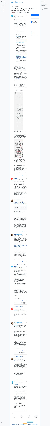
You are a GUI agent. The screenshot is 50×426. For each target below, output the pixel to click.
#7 (26, 322)
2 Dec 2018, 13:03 (19, 323)
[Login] (45, 1)
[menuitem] (45, 1)
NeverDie (15, 234)
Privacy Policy (29, 424)
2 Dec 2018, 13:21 (19, 359)
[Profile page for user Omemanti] (12, 179)
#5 (26, 266)
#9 (26, 381)
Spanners (15, 15)
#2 (26, 178)
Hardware (13, 12)
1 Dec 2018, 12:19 (19, 179)
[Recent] (4, 7)
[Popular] (4, 11)
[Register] (45, 5)
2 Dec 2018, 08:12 (19, 309)
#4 (26, 234)
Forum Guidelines (22, 424)
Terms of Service (35, 424)
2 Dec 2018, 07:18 (19, 267)
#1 (26, 15)
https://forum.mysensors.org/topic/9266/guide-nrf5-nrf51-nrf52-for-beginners (21, 57)
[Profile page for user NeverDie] (12, 200)
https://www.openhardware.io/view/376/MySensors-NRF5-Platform (21, 54)
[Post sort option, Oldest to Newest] (35, 17)
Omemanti (15, 178)
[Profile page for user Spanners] (12, 16)
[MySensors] (4, 1)
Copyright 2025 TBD (15, 424)
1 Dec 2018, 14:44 (19, 235)
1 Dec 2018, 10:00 (19, 16)
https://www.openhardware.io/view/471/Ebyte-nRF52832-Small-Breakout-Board (21, 41)
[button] (4, 423)
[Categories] (4, 5)
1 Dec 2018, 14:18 (19, 201)
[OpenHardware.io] (4, 3)
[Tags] (4, 9)
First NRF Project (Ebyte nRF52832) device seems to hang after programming (20, 203)
